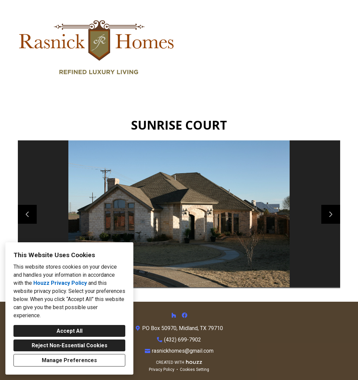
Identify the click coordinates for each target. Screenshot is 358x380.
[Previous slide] (27, 214)
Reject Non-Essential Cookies (69, 345)
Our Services (241, 48)
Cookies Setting (194, 369)
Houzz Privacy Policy (60, 283)
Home (200, 48)
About (283, 48)
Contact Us (322, 48)
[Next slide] (330, 214)
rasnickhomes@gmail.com (183, 351)
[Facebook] (184, 315)
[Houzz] (173, 315)
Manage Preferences (69, 360)
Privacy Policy (161, 369)
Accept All (70, 331)
